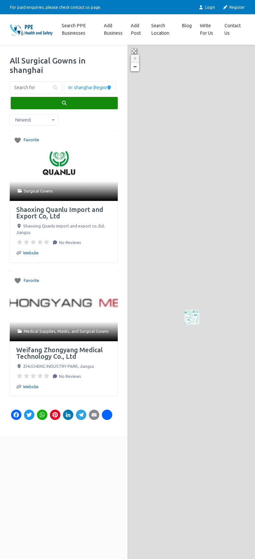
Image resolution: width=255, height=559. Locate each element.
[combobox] (34, 120)
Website (31, 252)
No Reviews (69, 242)
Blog (187, 25)
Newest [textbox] (23, 119)
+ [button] (135, 59)
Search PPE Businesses (74, 29)
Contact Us (233, 29)
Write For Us (206, 29)
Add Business (113, 29)
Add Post (136, 29)
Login (206, 7)
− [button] (135, 67)
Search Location (160, 29)
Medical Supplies (39, 331)
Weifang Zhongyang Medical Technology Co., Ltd (59, 353)
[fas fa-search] (64, 103)
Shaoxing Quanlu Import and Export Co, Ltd (59, 213)
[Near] (90, 87)
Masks (63, 331)
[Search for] (36, 87)
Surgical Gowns (38, 191)
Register (234, 7)
